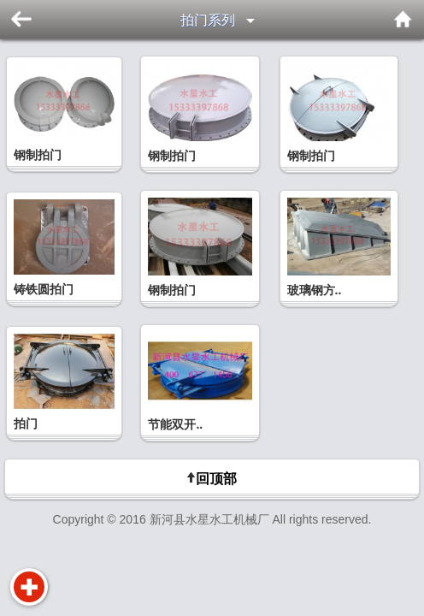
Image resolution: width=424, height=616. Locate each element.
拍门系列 (207, 20)
